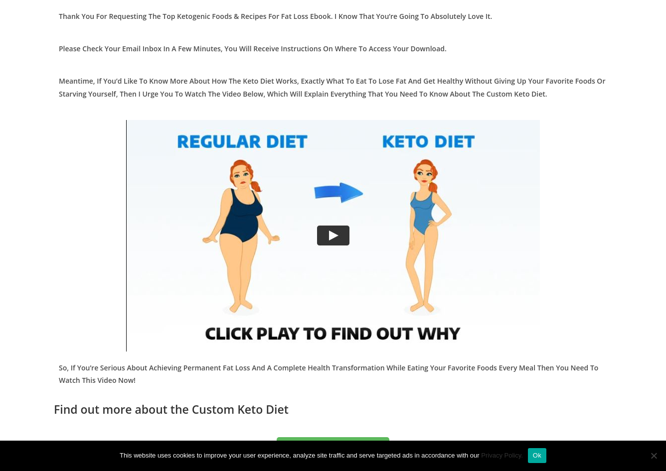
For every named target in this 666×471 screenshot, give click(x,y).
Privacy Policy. (502, 455)
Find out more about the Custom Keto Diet (171, 409)
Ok (537, 455)
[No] (654, 456)
